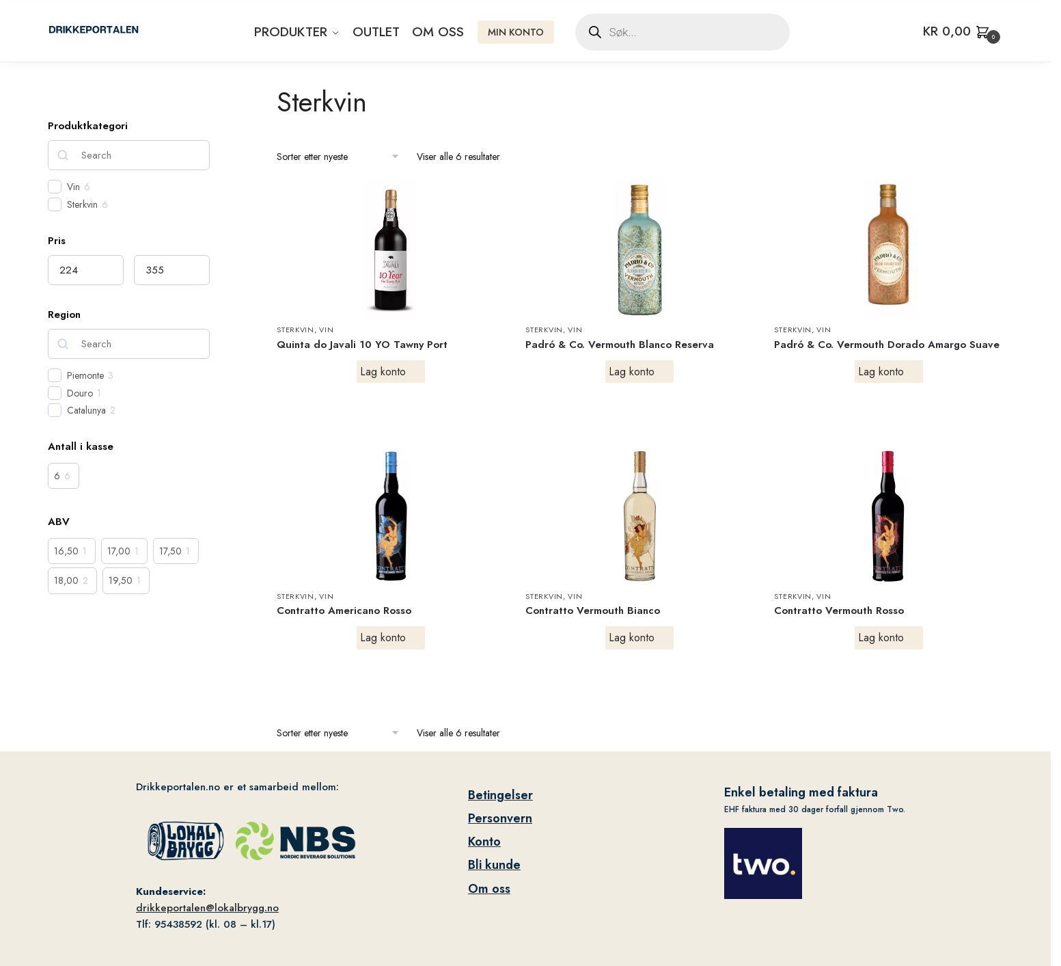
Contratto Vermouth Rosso (839, 610)
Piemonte (85, 375)
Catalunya (86, 410)
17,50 (170, 551)
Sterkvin (295, 329)
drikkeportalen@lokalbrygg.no (207, 907)
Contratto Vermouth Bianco (592, 610)
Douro (80, 393)
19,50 (121, 580)
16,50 (66, 551)
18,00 (66, 580)
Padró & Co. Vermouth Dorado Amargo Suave (887, 344)
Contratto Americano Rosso (344, 610)
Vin (326, 329)
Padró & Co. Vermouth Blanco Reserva (619, 344)
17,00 (118, 551)
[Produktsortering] (338, 157)
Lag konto (383, 371)
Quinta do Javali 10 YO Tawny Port (362, 344)
